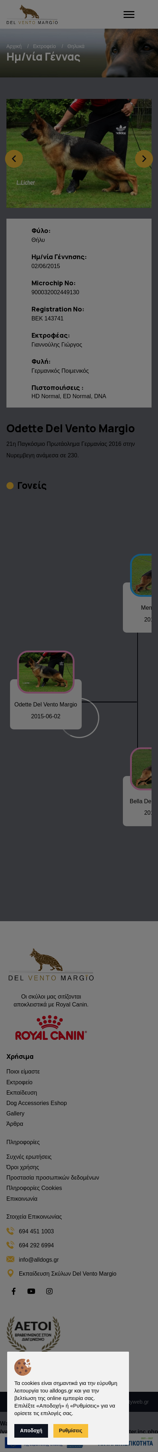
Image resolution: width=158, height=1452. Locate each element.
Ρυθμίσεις (70, 1430)
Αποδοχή (31, 1430)
